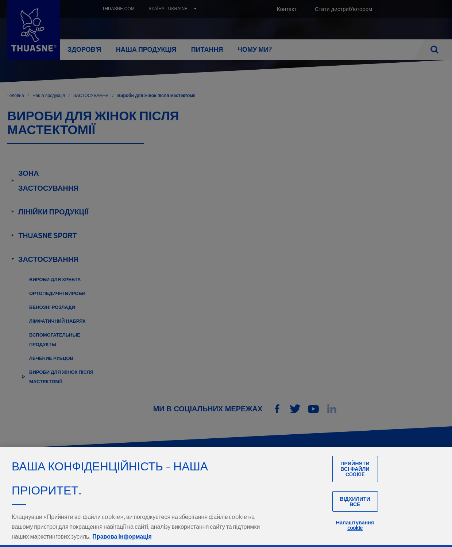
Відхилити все (355, 517)
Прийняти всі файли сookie (355, 484)
